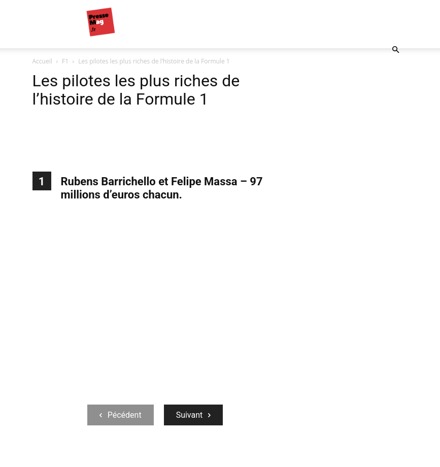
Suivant (193, 415)
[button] (396, 50)
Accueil (42, 61)
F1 (65, 61)
